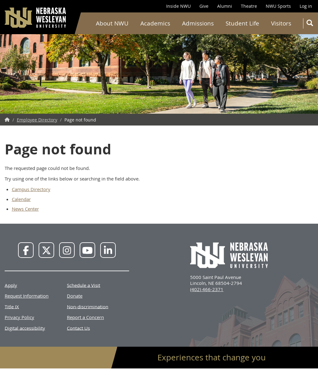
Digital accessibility (25, 328)
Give (203, 6)
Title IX (12, 306)
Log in (306, 6)
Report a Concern (85, 317)
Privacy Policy (19, 317)
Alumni (224, 6)
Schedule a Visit (83, 285)
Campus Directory (31, 189)
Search (311, 24)
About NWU (112, 23)
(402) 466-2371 (206, 289)
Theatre (249, 6)
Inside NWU (178, 6)
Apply (11, 285)
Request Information (27, 296)
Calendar (21, 199)
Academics (155, 23)
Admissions (198, 23)
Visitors (281, 23)
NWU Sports (278, 6)
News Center (25, 209)
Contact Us (78, 328)
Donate (74, 296)
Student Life (242, 23)
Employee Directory (37, 120)
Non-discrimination (87, 306)
